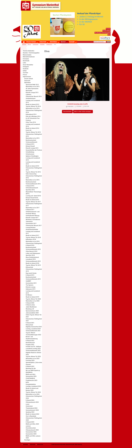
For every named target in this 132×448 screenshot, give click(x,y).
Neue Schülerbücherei (32, 257)
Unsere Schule (31, 42)
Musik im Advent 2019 (32, 297)
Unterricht (43, 42)
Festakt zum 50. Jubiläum (33, 346)
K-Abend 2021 (30, 323)
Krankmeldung (106, 30)
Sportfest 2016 (30, 190)
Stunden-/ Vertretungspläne (31, 53)
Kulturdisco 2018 (31, 239)
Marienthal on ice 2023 (32, 358)
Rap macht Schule (31, 273)
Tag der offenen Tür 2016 (33, 172)
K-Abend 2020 (30, 303)
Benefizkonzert (30, 342)
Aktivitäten (53, 42)
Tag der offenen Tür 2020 (33, 299)
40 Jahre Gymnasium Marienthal (32, 89)
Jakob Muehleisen (31, 307)
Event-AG (28, 130)
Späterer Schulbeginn (32, 156)
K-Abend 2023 (30, 366)
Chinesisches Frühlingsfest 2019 (34, 270)
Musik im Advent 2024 (32, 414)
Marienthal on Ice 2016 (32, 180)
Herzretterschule (31, 428)
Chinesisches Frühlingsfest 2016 (34, 169)
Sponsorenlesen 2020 (32, 311)
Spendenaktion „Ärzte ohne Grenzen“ (34, 363)
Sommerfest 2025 (31, 432)
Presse (25, 75)
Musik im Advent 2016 (32, 200)
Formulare (26, 59)
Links (24, 63)
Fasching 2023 (30, 360)
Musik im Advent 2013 (32, 104)
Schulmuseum (30, 154)
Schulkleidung (30, 152)
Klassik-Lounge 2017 (32, 217)
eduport (108, 37)
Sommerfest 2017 (31, 223)
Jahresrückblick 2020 (32, 313)
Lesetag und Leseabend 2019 (33, 292)
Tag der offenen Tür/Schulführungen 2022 (33, 334)
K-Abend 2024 (30, 400)
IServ (109, 34)
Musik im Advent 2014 (32, 128)
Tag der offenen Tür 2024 (33, 392)
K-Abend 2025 (30, 422)
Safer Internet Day (31, 174)
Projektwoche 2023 (31, 380)
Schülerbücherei (30, 98)
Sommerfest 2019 (31, 283)
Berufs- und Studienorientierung (32, 338)
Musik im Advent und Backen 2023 (32, 389)
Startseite (24, 44)
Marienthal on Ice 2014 (32, 108)
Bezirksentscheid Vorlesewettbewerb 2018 (33, 248)
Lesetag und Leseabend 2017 (33, 232)
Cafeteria (28, 94)
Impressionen (35, 44)
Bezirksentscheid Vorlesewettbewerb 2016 (33, 183)
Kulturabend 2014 (31, 114)
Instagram (26, 67)
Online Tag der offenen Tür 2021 (34, 316)
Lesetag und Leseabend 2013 (33, 101)
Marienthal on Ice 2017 (32, 208)
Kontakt (71, 42)
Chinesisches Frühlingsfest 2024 (34, 397)
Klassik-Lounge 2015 (32, 148)
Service (63, 42)
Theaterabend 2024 (31, 408)
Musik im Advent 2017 (32, 235)
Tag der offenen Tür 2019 (33, 265)
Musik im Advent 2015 (32, 166)
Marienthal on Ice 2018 (32, 241)
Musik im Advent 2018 (32, 263)
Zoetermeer (29, 406)
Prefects (28, 120)
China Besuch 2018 (31, 251)
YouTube (25, 72)
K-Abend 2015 (49, 44)
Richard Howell (30, 146)
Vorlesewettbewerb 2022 (33, 350)
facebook (25, 69)
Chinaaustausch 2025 (32, 430)
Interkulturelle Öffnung (32, 215)
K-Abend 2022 (30, 340)
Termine (108, 28)
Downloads (26, 61)
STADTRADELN (30, 378)
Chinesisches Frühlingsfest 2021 (34, 320)
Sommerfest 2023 (31, 376)
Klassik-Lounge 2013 (32, 92)
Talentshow (29, 221)
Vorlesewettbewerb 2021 (33, 331)
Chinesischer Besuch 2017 (34, 225)
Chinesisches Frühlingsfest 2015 (34, 135)
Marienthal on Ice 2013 (32, 86)
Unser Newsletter (28, 65)
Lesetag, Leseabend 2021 (33, 329)
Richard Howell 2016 (32, 198)
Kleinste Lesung (30, 287)
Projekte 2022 (30, 344)
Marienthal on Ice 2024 (32, 394)
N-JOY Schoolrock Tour (33, 118)
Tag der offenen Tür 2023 (33, 356)
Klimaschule (29, 267)
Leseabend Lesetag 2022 (33, 348)
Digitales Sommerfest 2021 (34, 327)
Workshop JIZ (30, 309)
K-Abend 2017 (30, 209)
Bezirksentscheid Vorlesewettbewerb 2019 (33, 278)
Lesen (27, 404)
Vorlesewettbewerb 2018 (33, 261)
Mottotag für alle (31, 368)
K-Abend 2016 (30, 186)
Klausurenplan (27, 55)
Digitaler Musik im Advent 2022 (33, 353)
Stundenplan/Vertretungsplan (102, 32)
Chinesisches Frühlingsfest (34, 243)
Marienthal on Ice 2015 (32, 138)
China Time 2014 (31, 122)
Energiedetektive (31, 384)
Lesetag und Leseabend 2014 (33, 125)
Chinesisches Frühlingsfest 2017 (34, 205)
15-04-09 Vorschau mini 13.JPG (77, 104)
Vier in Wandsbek (31, 416)
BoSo (27, 382)
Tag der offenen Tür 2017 (33, 202)
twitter (25, 71)
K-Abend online (30, 305)
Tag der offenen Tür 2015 (33, 132)
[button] (37, 43)
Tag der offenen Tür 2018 (33, 237)
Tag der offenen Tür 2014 (33, 106)
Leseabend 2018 (31, 259)
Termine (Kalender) (28, 51)
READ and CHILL (31, 374)
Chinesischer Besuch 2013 (34, 96)
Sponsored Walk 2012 (32, 84)
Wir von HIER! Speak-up (33, 370)
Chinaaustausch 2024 (32, 402)
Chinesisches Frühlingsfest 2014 (34, 111)
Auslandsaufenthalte (32, 229)
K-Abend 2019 (30, 275)
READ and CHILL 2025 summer (32, 425)
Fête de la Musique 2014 (33, 116)
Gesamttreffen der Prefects (34, 150)
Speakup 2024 (30, 412)
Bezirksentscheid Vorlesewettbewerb (31, 141)
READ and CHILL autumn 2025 (33, 437)
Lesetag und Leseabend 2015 (33, 159)
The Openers (29, 285)
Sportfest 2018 (30, 255)
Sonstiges (27, 440)
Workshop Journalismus (33, 219)
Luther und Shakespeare (33, 253)
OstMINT (28, 281)
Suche (108, 41)
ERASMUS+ (29, 372)
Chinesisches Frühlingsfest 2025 (34, 419)
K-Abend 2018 (30, 245)
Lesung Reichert (30, 227)
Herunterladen (67, 111)
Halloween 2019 (30, 289)
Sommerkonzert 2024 (32, 410)
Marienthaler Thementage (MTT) (33, 193)
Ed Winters (29, 295)
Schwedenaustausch (32, 188)
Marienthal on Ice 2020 (32, 301)
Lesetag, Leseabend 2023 (33, 386)
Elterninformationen (29, 57)
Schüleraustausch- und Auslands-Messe (32, 212)
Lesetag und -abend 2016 (33, 196)
